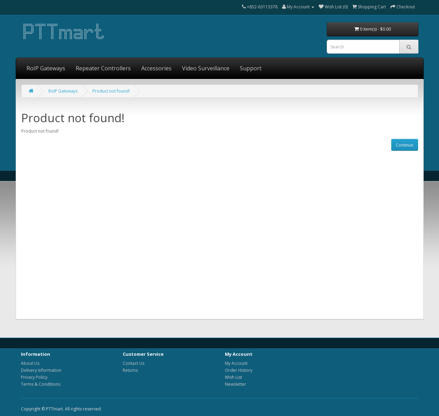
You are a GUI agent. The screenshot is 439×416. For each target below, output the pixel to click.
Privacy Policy (34, 377)
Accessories (156, 68)
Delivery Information (41, 370)
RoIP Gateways (46, 68)
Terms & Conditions (40, 384)
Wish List (233, 377)
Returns (130, 370)
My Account (236, 363)
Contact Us (133, 363)
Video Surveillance (205, 68)
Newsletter (235, 384)
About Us (30, 363)
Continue (405, 145)
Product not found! (111, 91)
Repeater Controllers (103, 68)
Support (251, 68)
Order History (238, 370)
